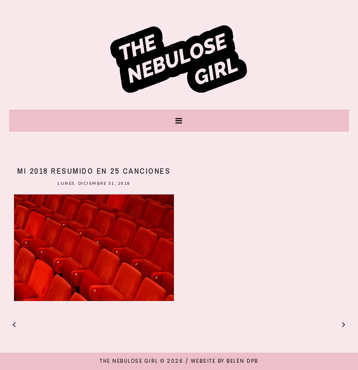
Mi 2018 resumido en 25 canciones (94, 170)
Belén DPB (242, 361)
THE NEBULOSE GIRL (129, 361)
